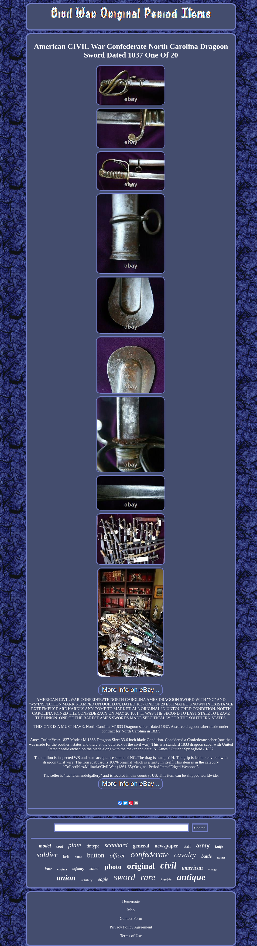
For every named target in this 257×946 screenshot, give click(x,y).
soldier (47, 854)
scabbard (116, 845)
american (192, 868)
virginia (62, 869)
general (141, 846)
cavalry (185, 855)
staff (187, 846)
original (141, 866)
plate (74, 845)
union (66, 877)
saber (94, 868)
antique (191, 877)
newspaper (166, 846)
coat (59, 846)
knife (219, 846)
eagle (103, 879)
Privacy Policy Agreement (131, 927)
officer (117, 855)
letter (48, 869)
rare (148, 877)
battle (206, 856)
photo (113, 867)
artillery (86, 880)
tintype (93, 846)
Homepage (131, 901)
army (203, 845)
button (95, 855)
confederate (150, 854)
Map (131, 910)
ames (78, 857)
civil (168, 865)
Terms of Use (131, 936)
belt (66, 856)
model (45, 846)
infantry (78, 869)
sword (124, 877)
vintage (212, 869)
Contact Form (131, 918)
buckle (166, 880)
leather (221, 857)
